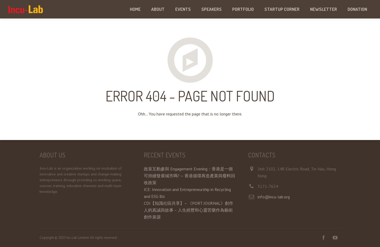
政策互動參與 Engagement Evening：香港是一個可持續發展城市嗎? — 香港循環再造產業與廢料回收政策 (189, 175)
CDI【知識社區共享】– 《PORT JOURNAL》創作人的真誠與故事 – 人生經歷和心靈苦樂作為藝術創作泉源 (188, 210)
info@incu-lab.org (274, 196)
